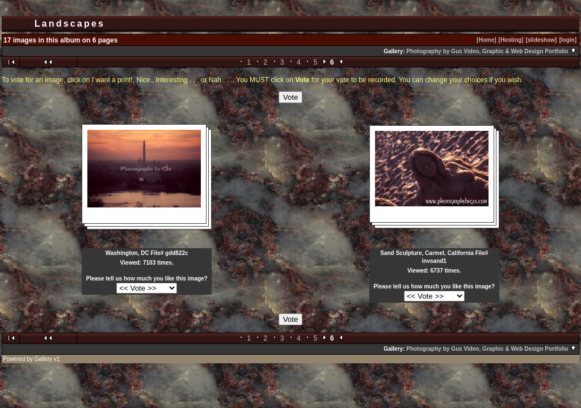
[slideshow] (541, 40)
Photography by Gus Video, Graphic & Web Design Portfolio (491, 51)
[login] (567, 40)
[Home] (486, 40)
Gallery (44, 359)
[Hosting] (511, 40)
